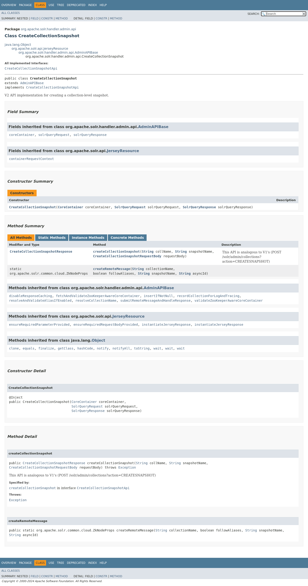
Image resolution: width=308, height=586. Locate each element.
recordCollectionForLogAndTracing (208, 296)
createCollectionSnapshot (116, 251)
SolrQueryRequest (130, 207)
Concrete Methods (127, 237)
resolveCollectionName (95, 300)
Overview (8, 5)
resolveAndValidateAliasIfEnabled (40, 300)
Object (98, 340)
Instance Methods (88, 237)
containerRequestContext (31, 159)
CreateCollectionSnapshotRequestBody (127, 256)
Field (34, 18)
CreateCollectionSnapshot (32, 207)
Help (103, 5)
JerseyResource (123, 151)
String (148, 251)
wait (157, 348)
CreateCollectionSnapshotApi (31, 68)
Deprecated (76, 5)
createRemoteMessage (111, 269)
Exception (127, 467)
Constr (47, 18)
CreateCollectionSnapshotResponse (41, 251)
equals (29, 348)
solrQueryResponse (90, 135)
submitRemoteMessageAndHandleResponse (155, 300)
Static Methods (52, 237)
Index (92, 5)
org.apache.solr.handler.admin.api (48, 29)
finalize (46, 348)
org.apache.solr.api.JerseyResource (40, 48)
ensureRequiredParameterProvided (39, 324)
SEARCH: (254, 13)
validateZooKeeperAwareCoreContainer (229, 300)
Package (25, 5)
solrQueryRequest (53, 135)
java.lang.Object (18, 44)
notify (103, 348)
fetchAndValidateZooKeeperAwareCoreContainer (98, 296)
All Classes (10, 13)
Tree (60, 5)
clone (14, 348)
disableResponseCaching (30, 296)
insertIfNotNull (158, 296)
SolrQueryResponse (199, 207)
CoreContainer (70, 207)
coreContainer (22, 135)
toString (142, 348)
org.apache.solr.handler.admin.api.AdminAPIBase (58, 52)
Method (62, 18)
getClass (65, 348)
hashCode (85, 348)
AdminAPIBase (32, 83)
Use (51, 5)
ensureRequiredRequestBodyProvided (105, 324)
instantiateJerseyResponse (166, 324)
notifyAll (121, 348)
